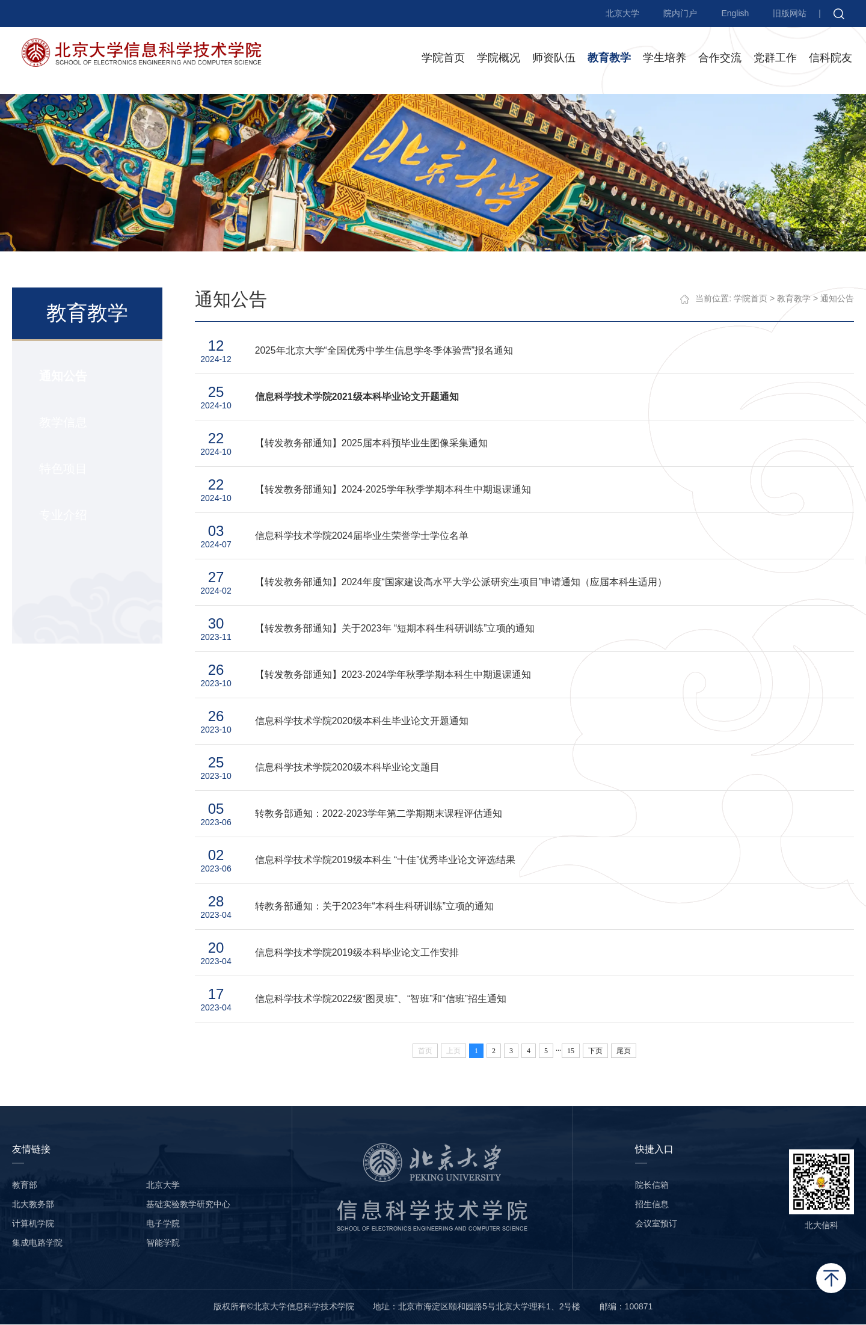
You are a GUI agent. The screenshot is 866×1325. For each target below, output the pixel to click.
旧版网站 (789, 13)
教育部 (24, 1185)
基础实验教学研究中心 (188, 1205)
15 (571, 1051)
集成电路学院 (37, 1243)
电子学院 (163, 1224)
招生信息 (652, 1205)
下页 (596, 1051)
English (735, 13)
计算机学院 (33, 1224)
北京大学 (622, 13)
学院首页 (443, 60)
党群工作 (775, 60)
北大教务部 (33, 1205)
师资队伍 (554, 60)
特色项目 (62, 469)
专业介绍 (62, 515)
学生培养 (664, 60)
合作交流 (720, 60)
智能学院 (163, 1243)
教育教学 (609, 60)
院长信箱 (652, 1185)
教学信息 (62, 422)
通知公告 (62, 376)
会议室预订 (656, 1224)
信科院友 (830, 60)
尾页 (624, 1051)
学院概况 (498, 60)
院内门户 (680, 13)
